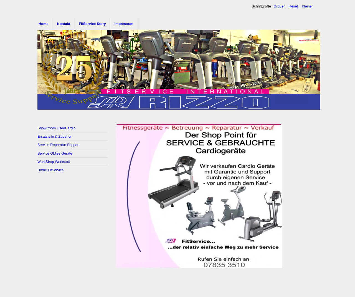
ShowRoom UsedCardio (56, 128)
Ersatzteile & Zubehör (54, 136)
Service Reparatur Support (58, 145)
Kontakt (63, 24)
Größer (279, 6)
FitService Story (92, 24)
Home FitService (50, 170)
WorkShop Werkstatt (53, 162)
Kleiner (307, 6)
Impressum (124, 24)
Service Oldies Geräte (54, 153)
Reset (293, 6)
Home (44, 24)
